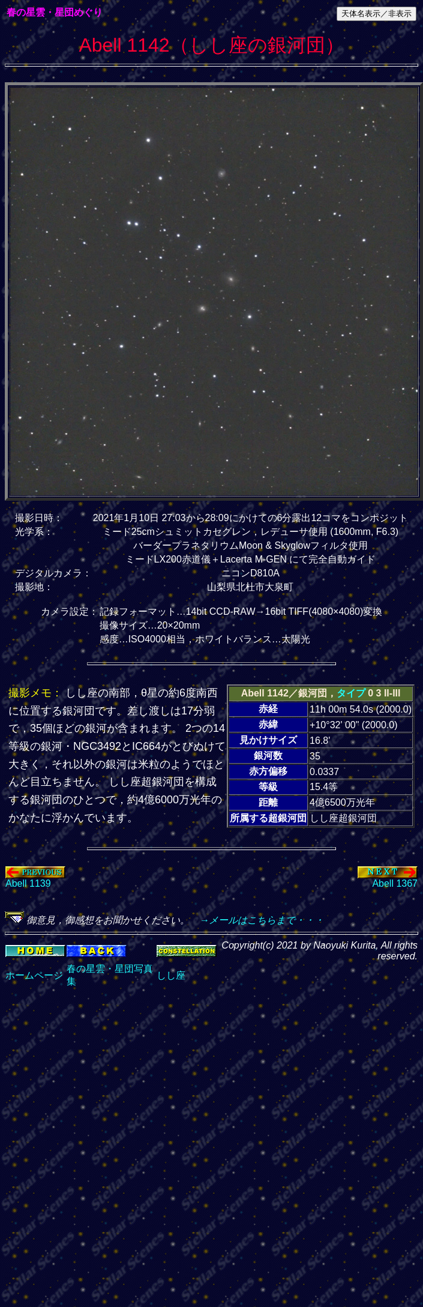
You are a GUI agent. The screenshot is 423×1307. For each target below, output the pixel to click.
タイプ (351, 693)
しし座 (171, 975)
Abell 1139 (35, 879)
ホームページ (34, 975)
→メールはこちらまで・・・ (257, 920)
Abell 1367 (388, 879)
